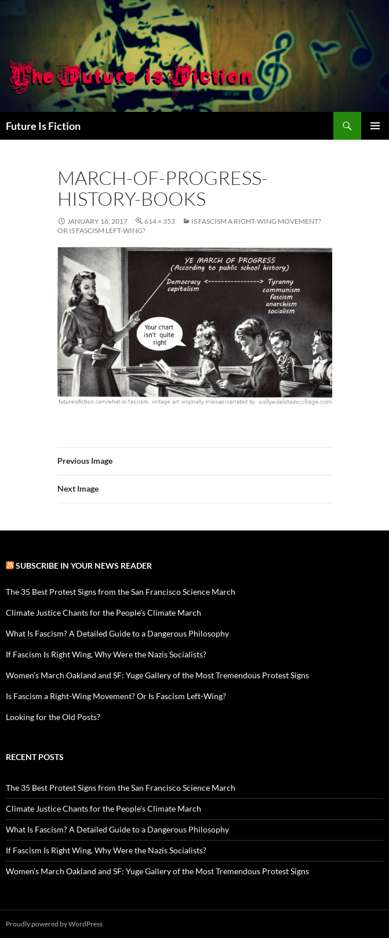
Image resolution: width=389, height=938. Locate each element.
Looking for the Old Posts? (53, 717)
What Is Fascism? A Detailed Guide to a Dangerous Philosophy (117, 633)
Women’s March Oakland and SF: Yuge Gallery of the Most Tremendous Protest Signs (157, 675)
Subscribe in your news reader (84, 565)
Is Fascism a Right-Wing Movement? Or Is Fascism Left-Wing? (116, 696)
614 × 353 (159, 221)
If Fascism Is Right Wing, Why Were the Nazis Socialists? (106, 654)
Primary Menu (375, 126)
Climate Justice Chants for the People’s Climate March (103, 612)
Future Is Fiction (43, 125)
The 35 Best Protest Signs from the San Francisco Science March (120, 592)
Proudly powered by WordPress (54, 923)
